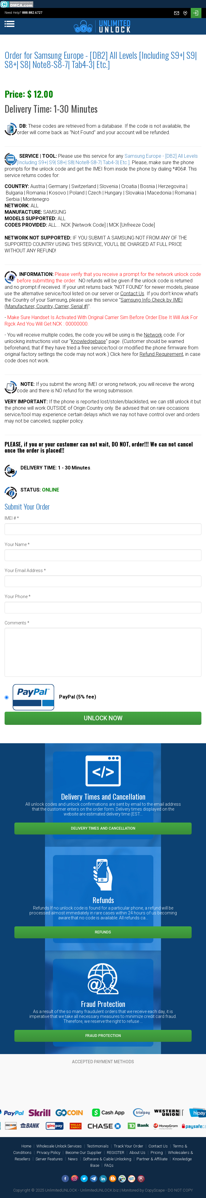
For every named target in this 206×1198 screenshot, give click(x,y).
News (73, 1159)
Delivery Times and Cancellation (103, 828)
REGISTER (115, 1152)
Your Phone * (18, 596)
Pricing (157, 1152)
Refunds (103, 932)
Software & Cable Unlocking (107, 1159)
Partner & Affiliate (152, 1159)
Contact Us (158, 1146)
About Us (137, 1152)
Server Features (49, 1159)
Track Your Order (128, 1146)
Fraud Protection (103, 1036)
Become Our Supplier (84, 1152)
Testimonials (98, 1146)
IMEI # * (12, 518)
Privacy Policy (48, 1152)
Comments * (17, 622)
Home (26, 1146)
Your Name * (17, 544)
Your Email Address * (25, 570)
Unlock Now (103, 718)
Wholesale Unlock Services (59, 1146)
